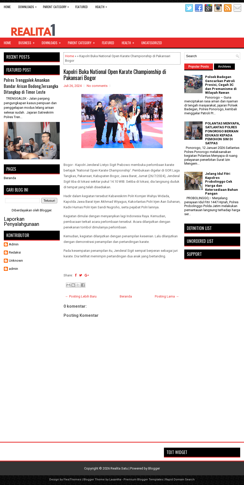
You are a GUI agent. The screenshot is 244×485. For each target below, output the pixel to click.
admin (13, 269)
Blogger (45, 210)
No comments (97, 86)
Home (7, 7)
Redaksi (15, 252)
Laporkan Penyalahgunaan (21, 221)
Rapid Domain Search (180, 479)
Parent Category (57, 6)
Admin (14, 244)
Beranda (126, 296)
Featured (81, 7)
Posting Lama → (167, 296)
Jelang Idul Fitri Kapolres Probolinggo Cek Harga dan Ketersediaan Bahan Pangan (221, 183)
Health (102, 6)
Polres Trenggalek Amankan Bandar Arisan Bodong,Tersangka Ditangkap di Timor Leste (31, 86)
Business (28, 41)
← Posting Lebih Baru (81, 296)
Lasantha (115, 479)
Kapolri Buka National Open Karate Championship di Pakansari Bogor (115, 74)
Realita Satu (119, 468)
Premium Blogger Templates (143, 479)
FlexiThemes (72, 479)
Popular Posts (198, 66)
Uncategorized (151, 42)
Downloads (28, 6)
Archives (224, 66)
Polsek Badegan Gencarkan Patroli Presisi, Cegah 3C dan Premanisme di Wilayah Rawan (221, 85)
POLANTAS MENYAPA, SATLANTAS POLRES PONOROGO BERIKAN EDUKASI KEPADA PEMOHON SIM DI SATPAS (222, 133)
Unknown (16, 260)
